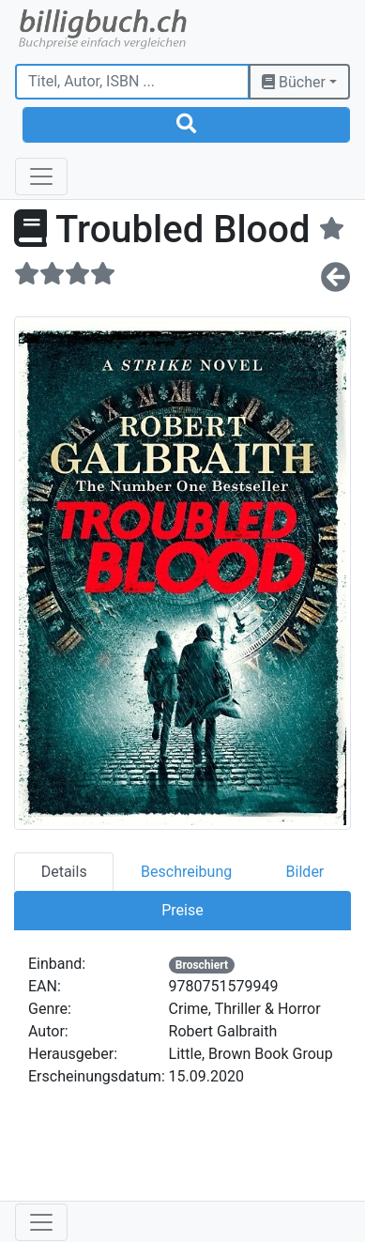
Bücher (294, 82)
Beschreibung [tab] (186, 872)
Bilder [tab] (305, 872)
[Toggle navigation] (41, 176)
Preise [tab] (182, 910)
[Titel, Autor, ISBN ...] (132, 82)
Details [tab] (64, 872)
